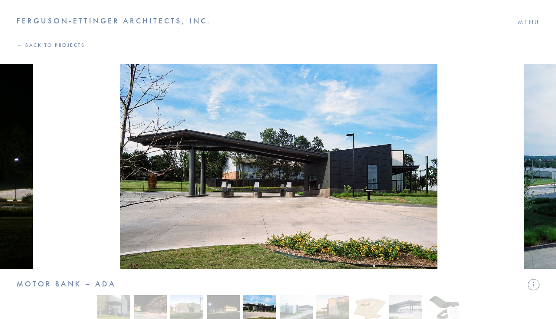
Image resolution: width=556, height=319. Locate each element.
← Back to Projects (51, 45)
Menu (528, 22)
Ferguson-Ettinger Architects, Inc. (114, 21)
